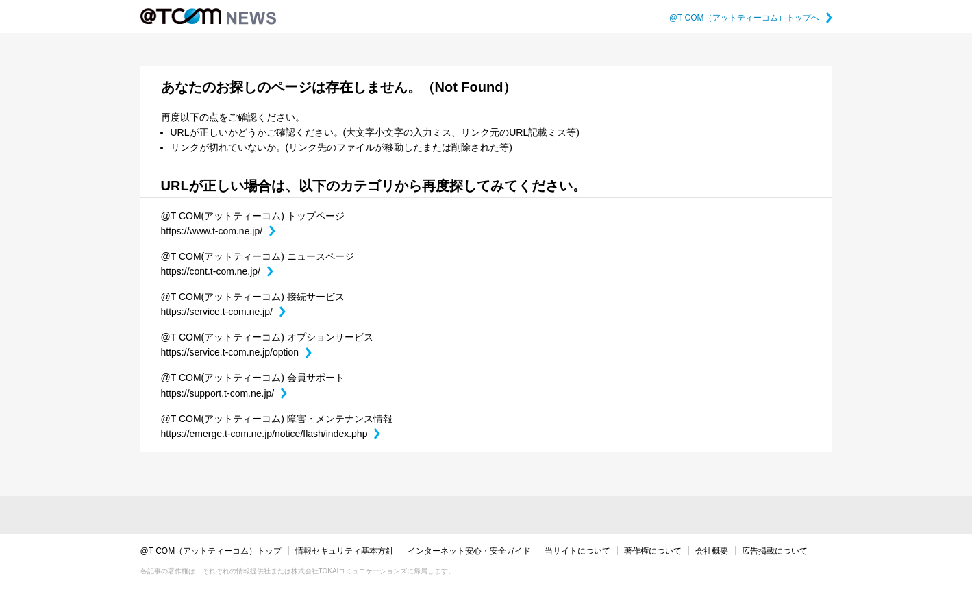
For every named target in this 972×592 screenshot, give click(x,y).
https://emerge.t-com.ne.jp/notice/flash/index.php (271, 433)
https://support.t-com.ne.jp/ (224, 393)
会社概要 (711, 551)
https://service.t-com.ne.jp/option (236, 352)
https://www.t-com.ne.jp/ (218, 230)
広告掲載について (775, 551)
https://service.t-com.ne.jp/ (223, 311)
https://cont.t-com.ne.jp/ (217, 271)
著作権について (653, 551)
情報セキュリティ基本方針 (344, 551)
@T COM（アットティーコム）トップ (211, 551)
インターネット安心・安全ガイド (469, 551)
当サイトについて (577, 551)
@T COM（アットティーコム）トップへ (750, 18)
